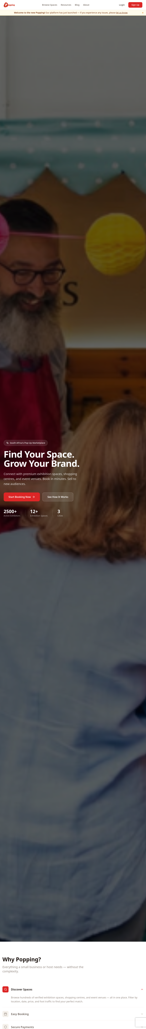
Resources (66, 4)
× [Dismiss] (143, 12)
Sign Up (135, 4)
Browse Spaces (49, 4)
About (86, 4)
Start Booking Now (22, 497)
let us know (121, 12)
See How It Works (57, 497)
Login (122, 4)
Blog (77, 4)
